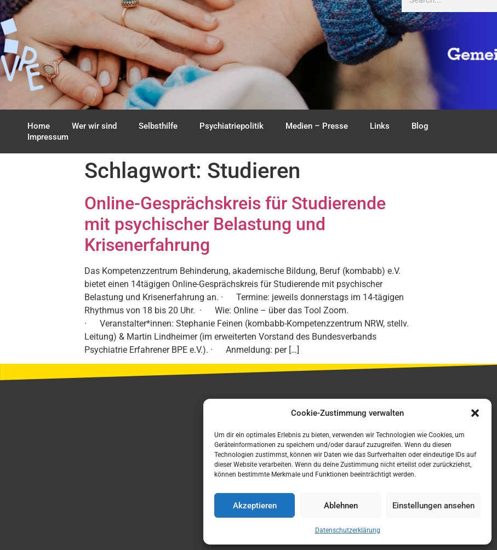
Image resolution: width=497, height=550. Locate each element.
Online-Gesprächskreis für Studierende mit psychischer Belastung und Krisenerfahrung (235, 224)
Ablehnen (341, 506)
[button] (475, 413)
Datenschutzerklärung (347, 530)
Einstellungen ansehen (433, 506)
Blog (420, 126)
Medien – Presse (316, 126)
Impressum (47, 137)
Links (380, 126)
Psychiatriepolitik (231, 126)
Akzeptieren (255, 506)
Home (38, 126)
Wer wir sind (94, 126)
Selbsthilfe (158, 126)
